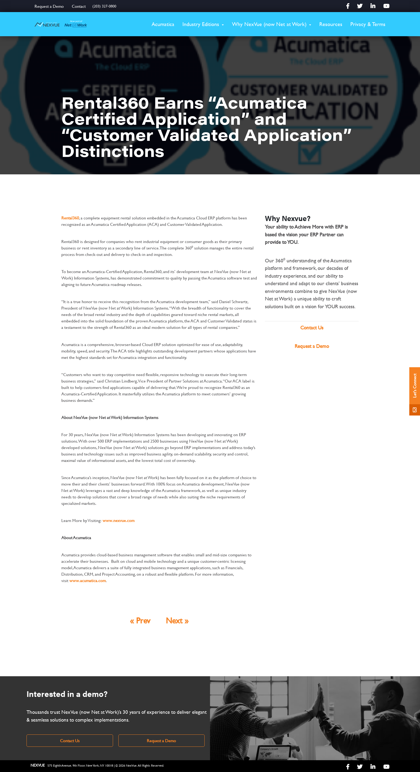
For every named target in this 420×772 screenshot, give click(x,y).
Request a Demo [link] (161, 740)
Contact (79, 6)
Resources (330, 24)
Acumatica (163, 24)
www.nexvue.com (118, 520)
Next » (177, 620)
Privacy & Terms (367, 24)
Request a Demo (49, 6)
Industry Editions (200, 24)
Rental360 (70, 218)
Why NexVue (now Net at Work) (269, 24)
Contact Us (311, 327)
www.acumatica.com (87, 580)
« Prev (140, 620)
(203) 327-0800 (104, 6)
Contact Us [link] (70, 740)
